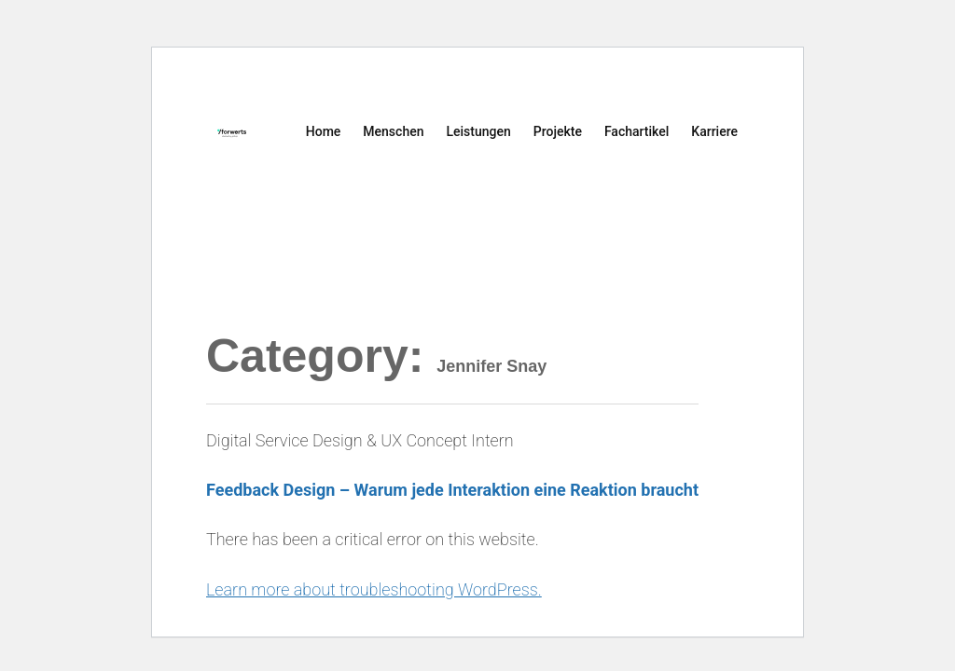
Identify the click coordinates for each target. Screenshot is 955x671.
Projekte (557, 131)
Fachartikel (636, 131)
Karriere (714, 131)
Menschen (393, 131)
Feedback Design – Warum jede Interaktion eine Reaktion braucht (452, 490)
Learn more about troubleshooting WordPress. (374, 589)
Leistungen (478, 131)
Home (323, 131)
